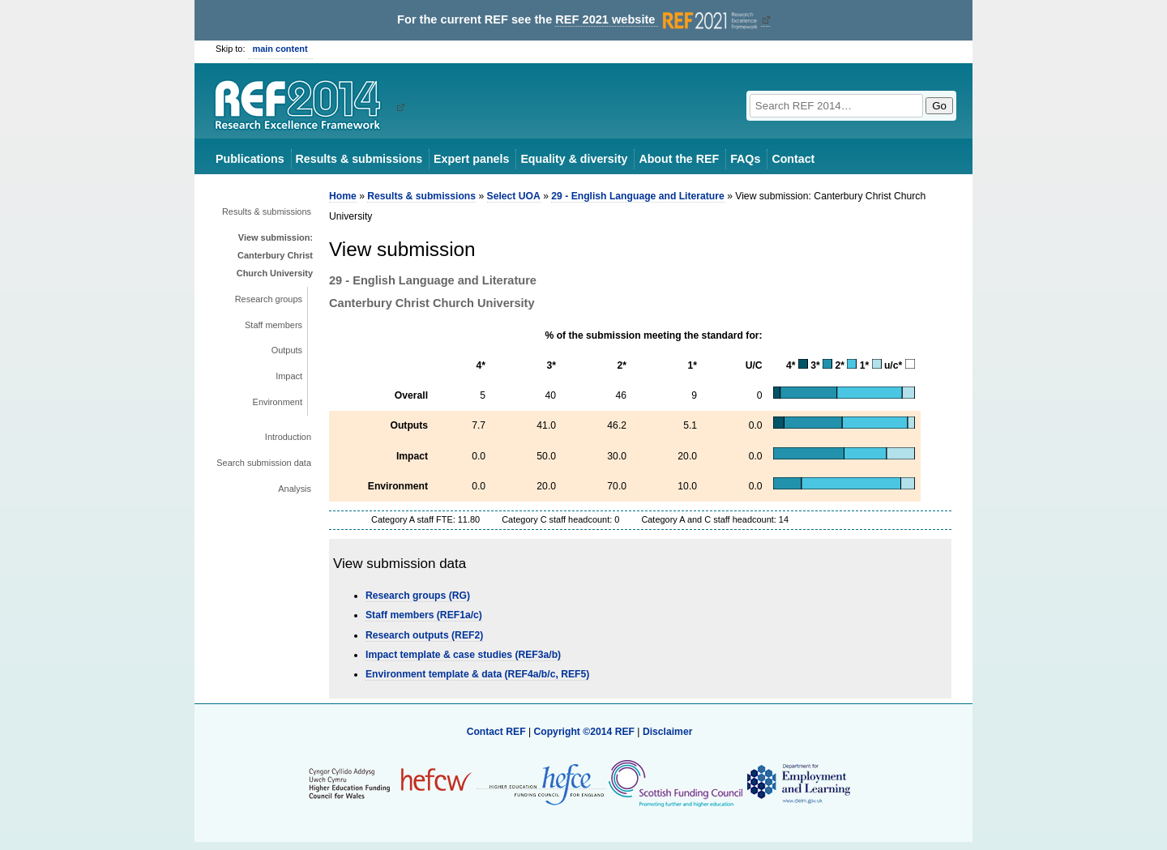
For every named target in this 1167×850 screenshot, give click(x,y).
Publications (250, 158)
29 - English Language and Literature (637, 196)
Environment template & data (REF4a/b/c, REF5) (477, 674)
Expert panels (471, 158)
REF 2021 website (657, 20)
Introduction (288, 437)
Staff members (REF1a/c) (423, 615)
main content (280, 48)
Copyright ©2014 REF (585, 731)
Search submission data (263, 463)
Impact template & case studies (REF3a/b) (463, 654)
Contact (793, 158)
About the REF (679, 158)
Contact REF (496, 731)
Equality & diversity (573, 158)
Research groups (268, 299)
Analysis (294, 488)
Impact (289, 376)
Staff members (273, 325)
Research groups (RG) (417, 595)
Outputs (286, 350)
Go (939, 106)
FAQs (745, 158)
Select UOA (514, 196)
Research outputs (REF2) (424, 635)
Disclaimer (668, 731)
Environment (277, 402)
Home (343, 196)
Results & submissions (359, 158)
